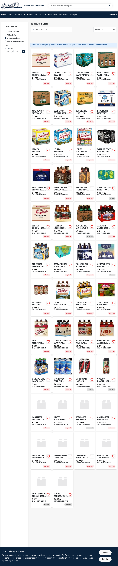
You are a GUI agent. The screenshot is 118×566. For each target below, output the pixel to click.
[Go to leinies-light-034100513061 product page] (62, 68)
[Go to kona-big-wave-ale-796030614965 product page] (84, 68)
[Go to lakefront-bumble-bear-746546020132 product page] (84, 450)
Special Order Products (15, 41)
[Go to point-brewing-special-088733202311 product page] (41, 182)
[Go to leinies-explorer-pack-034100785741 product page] (84, 144)
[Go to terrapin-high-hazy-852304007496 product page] (62, 259)
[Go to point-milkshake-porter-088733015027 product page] (41, 336)
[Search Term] (80, 5)
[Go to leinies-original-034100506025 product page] (41, 221)
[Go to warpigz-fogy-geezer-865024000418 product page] (106, 144)
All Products (11, 35)
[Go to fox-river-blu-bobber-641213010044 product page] (84, 259)
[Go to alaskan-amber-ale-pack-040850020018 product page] (106, 221)
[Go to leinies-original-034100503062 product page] (41, 68)
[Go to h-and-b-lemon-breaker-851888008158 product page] (41, 412)
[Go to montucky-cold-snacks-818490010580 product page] (62, 374)
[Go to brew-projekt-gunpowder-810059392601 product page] (62, 450)
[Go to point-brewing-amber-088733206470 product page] (106, 336)
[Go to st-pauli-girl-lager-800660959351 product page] (41, 374)
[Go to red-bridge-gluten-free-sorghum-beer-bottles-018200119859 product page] (62, 221)
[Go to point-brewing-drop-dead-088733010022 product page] (84, 336)
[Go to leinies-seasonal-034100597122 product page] (62, 144)
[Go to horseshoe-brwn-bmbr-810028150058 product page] (84, 412)
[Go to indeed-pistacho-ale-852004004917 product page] (62, 412)
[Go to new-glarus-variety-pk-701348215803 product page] (106, 68)
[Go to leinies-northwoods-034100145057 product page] (62, 297)
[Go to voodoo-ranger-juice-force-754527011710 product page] (62, 489)
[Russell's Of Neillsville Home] (11, 6)
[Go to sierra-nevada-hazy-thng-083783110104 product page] (106, 182)
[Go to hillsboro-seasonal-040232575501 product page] (41, 297)
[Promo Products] (5, 31)
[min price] (8, 51)
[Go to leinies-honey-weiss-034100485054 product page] (84, 297)
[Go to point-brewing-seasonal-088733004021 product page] (62, 336)
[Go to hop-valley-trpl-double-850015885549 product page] (106, 450)
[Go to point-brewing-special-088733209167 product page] (41, 489)
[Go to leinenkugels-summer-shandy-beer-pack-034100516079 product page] (41, 144)
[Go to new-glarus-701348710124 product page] (84, 106)
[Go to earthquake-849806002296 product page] (84, 374)
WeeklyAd (73, 14)
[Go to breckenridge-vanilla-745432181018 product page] (62, 182)
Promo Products (13, 31)
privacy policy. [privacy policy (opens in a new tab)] (46, 558)
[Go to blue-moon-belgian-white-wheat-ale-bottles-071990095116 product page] (41, 259)
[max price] (17, 51)
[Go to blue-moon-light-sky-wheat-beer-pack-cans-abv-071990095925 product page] (106, 106)
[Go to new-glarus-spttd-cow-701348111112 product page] (41, 106)
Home (3, 14)
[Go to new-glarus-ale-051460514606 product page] (84, 221)
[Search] (110, 5)
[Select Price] (23, 51)
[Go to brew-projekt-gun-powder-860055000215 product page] (41, 450)
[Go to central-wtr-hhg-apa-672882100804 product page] (106, 259)
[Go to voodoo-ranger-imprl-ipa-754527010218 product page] (106, 374)
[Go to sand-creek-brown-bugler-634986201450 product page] (106, 297)
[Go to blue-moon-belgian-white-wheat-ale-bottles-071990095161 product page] (62, 106)
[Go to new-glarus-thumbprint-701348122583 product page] (84, 182)
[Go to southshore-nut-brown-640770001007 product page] (106, 412)
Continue (105, 552)
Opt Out (105, 559)
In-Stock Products (13, 38)
